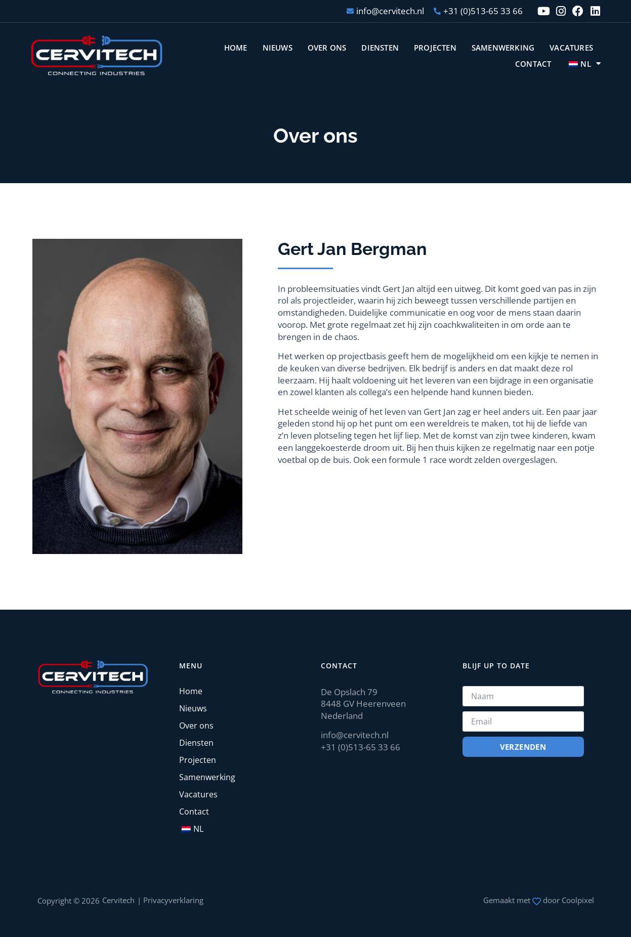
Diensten (380, 47)
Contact (533, 64)
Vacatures (571, 47)
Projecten (435, 47)
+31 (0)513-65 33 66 (360, 747)
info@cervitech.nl (355, 735)
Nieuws (277, 47)
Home (235, 47)
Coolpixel (578, 900)
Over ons (327, 47)
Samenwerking (503, 47)
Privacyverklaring (173, 900)
